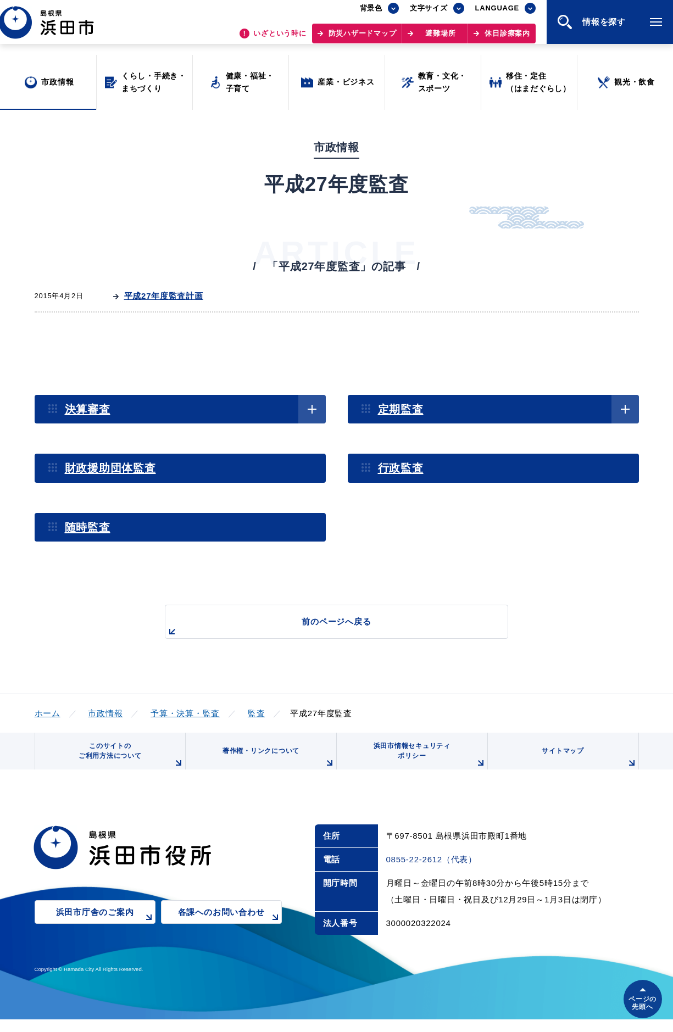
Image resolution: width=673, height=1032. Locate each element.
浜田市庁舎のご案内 (105, 933)
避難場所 (440, 39)
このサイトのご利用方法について (128, 763)
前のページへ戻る (324, 627)
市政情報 (105, 713)
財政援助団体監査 (110, 468)
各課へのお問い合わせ (230, 933)
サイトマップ (587, 767)
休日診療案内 (507, 39)
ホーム (47, 713)
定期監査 (401, 409)
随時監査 (87, 527)
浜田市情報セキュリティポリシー (425, 763)
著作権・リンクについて (274, 767)
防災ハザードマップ (363, 39)
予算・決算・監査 (185, 713)
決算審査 (87, 409)
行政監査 (401, 468)
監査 (256, 713)
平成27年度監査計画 (163, 295)
